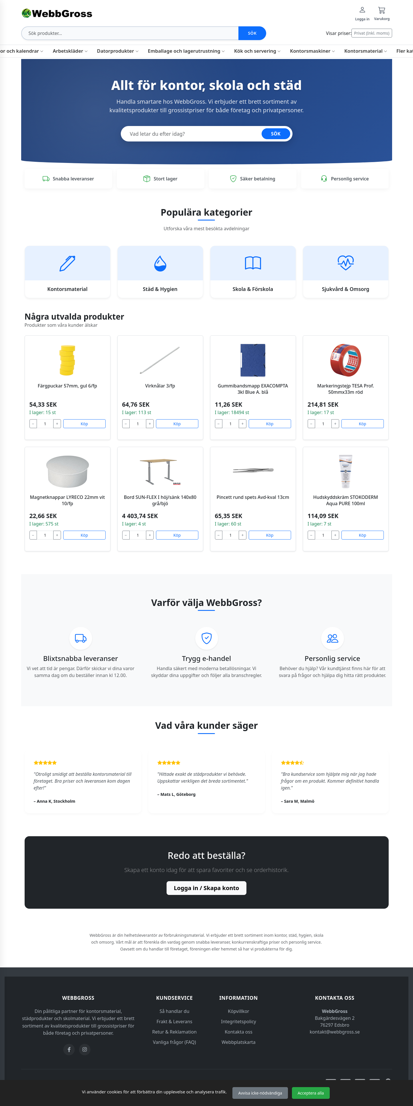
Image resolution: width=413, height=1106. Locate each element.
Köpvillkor (238, 1011)
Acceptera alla (311, 1093)
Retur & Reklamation (174, 1032)
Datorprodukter (118, 51)
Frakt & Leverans (174, 1021)
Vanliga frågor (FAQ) (174, 1042)
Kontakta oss (238, 1032)
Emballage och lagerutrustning (186, 51)
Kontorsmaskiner (312, 51)
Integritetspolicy (238, 1021)
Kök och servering (257, 51)
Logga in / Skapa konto (206, 888)
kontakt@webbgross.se (335, 1032)
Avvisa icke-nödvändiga (260, 1093)
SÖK (276, 134)
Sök (252, 33)
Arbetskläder (70, 51)
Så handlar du (174, 1011)
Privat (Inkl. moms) (371, 33)
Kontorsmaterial (365, 51)
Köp (84, 423)
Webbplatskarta (239, 1042)
